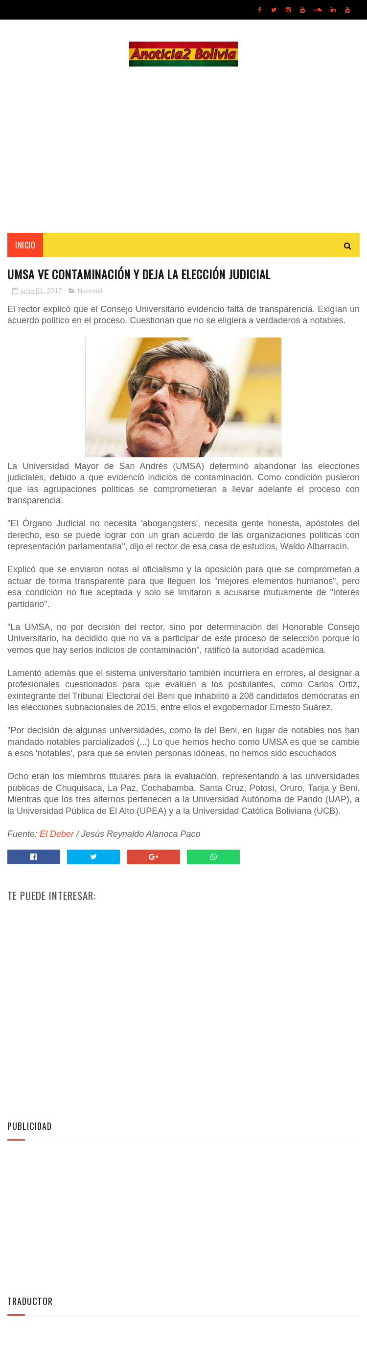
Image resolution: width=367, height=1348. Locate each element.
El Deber (57, 834)
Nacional (90, 291)
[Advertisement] (183, 149)
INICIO (25, 245)
